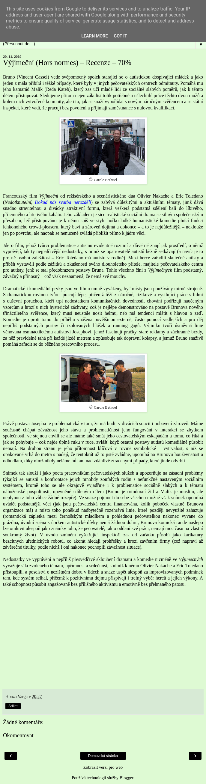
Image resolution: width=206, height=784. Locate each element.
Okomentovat (18, 735)
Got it (120, 36)
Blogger (126, 777)
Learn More (94, 36)
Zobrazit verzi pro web (103, 767)
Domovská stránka (103, 756)
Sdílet (13, 706)
